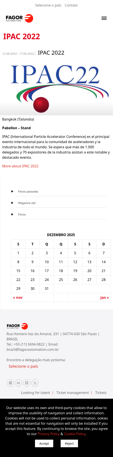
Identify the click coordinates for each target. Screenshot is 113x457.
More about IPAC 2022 (20, 166)
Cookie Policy (74, 433)
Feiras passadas (28, 191)
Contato (71, 5)
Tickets (100, 392)
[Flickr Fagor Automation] (10, 383)
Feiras (22, 214)
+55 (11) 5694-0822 (30, 344)
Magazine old (26, 203)
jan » (104, 297)
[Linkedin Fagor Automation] (18, 383)
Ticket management (72, 392)
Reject (69, 443)
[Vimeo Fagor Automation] (26, 383)
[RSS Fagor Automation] (35, 383)
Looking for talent (35, 392)
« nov (17, 297)
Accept (44, 443)
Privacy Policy (49, 433)
